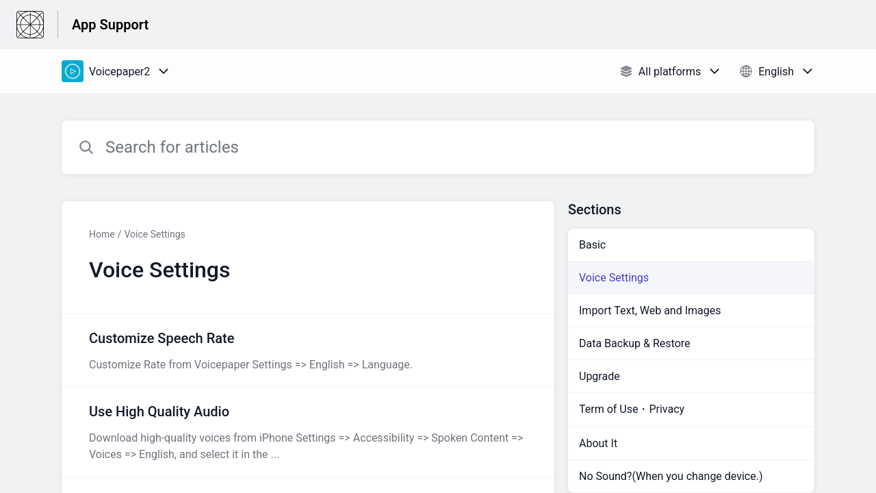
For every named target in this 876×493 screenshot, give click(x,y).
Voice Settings (154, 234)
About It (598, 443)
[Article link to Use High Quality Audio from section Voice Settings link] (308, 432)
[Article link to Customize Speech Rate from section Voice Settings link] (308, 350)
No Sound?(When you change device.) (671, 476)
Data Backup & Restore (635, 343)
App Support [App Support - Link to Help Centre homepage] (110, 24)
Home (102, 234)
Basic (592, 244)
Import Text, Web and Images (650, 310)
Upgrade (599, 376)
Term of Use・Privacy (631, 409)
